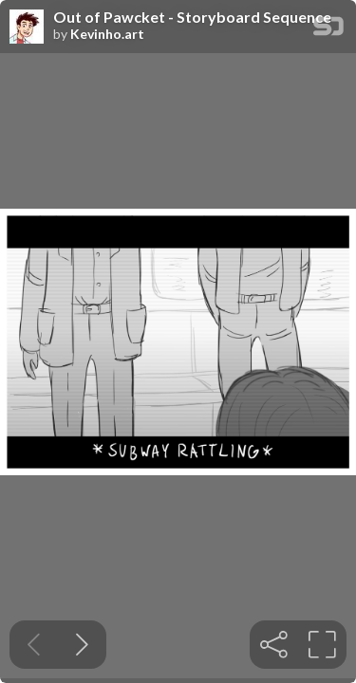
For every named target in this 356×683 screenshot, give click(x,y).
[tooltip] (274, 644)
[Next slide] (82, 644)
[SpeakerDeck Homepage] (328, 30)
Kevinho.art (107, 34)
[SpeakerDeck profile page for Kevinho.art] (26, 27)
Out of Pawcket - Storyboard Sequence (192, 17)
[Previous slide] (33, 644)
